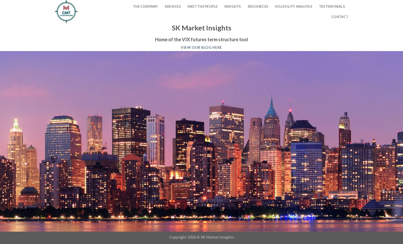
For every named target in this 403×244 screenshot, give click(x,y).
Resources (258, 6)
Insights (232, 6)
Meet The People (203, 6)
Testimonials (332, 6)
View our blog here (201, 47)
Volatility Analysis (293, 6)
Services (173, 6)
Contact (339, 17)
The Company (145, 6)
